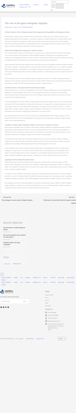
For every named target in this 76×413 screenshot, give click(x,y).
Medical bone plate (28, 28)
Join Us (47, 301)
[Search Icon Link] (29, 7)
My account (61, 279)
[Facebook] (1, 308)
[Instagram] (8, 308)
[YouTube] (6, 308)
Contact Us (49, 310)
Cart (21, 279)
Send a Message (52, 313)
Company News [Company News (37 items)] (7, 265)
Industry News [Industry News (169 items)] (17, 265)
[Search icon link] (52, 11)
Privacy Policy (70, 279)
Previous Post (20, 200)
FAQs (46, 304)
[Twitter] (3, 308)
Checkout (27, 279)
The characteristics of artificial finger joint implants (14, 229)
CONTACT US (37, 279)
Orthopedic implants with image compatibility (11, 244)
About (47, 293)
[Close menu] (2, 276)
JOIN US (53, 279)
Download (48, 307)
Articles (16, 279)
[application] (39, 5)
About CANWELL (6, 279)
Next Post (57, 202)
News (46, 299)
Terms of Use (40, 340)
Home (45, 279)
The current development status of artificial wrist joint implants (14, 237)
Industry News (8, 28)
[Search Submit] (53, 6)
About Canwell (49, 296)
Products (3, 281)
